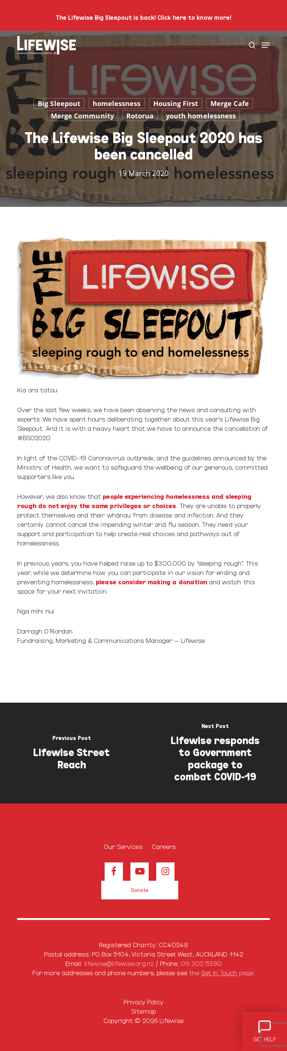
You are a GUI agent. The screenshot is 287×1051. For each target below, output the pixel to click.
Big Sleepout (59, 103)
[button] (266, 45)
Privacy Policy (144, 1001)
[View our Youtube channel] (139, 871)
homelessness (117, 103)
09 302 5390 (201, 963)
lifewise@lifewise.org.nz (119, 963)
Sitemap (143, 1011)
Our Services (123, 846)
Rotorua (140, 115)
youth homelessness (201, 115)
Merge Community (82, 115)
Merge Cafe (229, 103)
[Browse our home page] (143, 830)
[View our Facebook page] (114, 871)
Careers (164, 846)
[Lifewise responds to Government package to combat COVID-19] (215, 753)
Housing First (175, 103)
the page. (221, 972)
